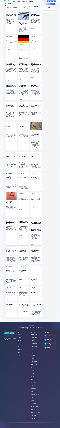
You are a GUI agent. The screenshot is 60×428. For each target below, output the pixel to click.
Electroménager (33, 391)
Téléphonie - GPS (33, 415)
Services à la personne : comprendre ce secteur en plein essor (23, 222)
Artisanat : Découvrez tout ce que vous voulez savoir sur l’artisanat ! (35, 176)
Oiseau (32, 352)
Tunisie (19, 355)
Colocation (32, 339)
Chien (32, 349)
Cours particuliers (34, 346)
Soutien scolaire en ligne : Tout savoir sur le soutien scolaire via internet (35, 196)
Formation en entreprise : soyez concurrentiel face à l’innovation (35, 155)
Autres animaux (33, 355)
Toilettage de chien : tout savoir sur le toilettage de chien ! (11, 86)
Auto (32, 357)
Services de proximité (34, 348)
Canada (19, 339)
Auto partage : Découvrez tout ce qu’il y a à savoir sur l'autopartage (11, 176)
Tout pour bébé (33, 403)
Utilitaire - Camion (34, 361)
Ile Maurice (20, 342)
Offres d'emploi (33, 342)
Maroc (19, 351)
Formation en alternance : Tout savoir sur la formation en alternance (11, 155)
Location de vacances (34, 337)
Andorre (19, 336)
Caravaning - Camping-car (35, 360)
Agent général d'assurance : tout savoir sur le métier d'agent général (24, 65)
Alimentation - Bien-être (35, 409)
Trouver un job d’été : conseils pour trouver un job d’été (10, 39)
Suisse (19, 348)
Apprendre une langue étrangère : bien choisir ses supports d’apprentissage (23, 176)
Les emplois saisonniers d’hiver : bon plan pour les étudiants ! (11, 269)
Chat (32, 351)
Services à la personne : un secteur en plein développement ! (23, 125)
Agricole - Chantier (34, 363)
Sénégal (19, 357)
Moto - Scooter (33, 358)
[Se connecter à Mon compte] (43, 1)
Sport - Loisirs (33, 369)
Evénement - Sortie (34, 382)
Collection (32, 370)
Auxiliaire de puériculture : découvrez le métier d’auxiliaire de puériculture (23, 105)
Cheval (32, 354)
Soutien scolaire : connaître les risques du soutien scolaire (36, 65)
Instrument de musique (35, 372)
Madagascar (20, 349)
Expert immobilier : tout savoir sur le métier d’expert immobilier (35, 86)
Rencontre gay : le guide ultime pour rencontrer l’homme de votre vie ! (23, 250)
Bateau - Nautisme (34, 364)
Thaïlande (19, 354)
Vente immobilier (34, 334)
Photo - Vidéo (33, 418)
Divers (32, 385)
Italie (19, 343)
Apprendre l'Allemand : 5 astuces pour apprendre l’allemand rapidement (23, 47)
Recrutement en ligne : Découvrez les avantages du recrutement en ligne (23, 196)
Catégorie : (29, 6)
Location (32, 336)
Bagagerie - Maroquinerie (35, 406)
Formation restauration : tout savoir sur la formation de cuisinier (36, 105)
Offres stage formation (34, 343)
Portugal (19, 346)
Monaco (19, 352)
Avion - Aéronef (33, 366)
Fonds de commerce (34, 340)
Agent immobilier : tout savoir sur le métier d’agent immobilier (11, 125)
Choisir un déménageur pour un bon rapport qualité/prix (10, 290)
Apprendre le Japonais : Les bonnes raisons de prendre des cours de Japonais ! (36, 230)
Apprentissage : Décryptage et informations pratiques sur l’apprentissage (24, 155)
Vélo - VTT (32, 367)
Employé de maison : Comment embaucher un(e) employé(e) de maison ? (11, 250)
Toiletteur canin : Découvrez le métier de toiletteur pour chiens (10, 105)
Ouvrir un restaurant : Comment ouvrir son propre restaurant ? (23, 269)
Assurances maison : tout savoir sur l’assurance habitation (23, 86)
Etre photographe (9, 304)
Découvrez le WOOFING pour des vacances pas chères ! (35, 269)
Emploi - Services (9, 13)
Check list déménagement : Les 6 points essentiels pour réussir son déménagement (11, 15)
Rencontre (32, 379)
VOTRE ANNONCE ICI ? (49, 11)
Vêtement (32, 400)
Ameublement (33, 388)
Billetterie (32, 376)
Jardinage (32, 397)
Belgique (19, 337)
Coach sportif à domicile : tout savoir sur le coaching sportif (11, 65)
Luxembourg (20, 345)
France (19, 334)
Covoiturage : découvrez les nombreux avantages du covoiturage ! (36, 250)
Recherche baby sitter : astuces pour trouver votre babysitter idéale (36, 39)
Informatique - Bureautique (35, 412)
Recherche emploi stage (35, 345)
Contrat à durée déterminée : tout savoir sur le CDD (23, 23)
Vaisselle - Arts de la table (35, 394)
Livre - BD (32, 373)
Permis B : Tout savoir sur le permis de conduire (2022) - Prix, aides (11, 204)
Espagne (19, 340)
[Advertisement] (49, 26)
